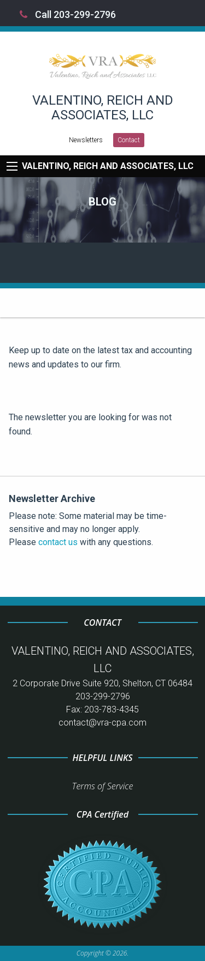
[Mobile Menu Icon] (12, 166)
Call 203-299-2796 (68, 14)
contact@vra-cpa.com (102, 722)
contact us (58, 542)
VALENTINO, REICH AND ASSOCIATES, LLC (108, 166)
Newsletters (86, 140)
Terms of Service (102, 786)
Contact (129, 140)
